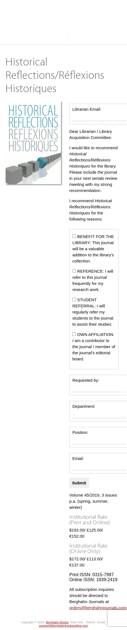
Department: (83, 406)
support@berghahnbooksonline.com (63, 625)
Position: (80, 432)
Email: (78, 458)
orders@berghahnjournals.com (97, 607)
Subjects (88, 24)
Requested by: (85, 380)
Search (85, 36)
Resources (16, 36)
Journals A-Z (18, 24)
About (51, 36)
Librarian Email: (86, 109)
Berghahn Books (57, 622)
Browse (53, 24)
